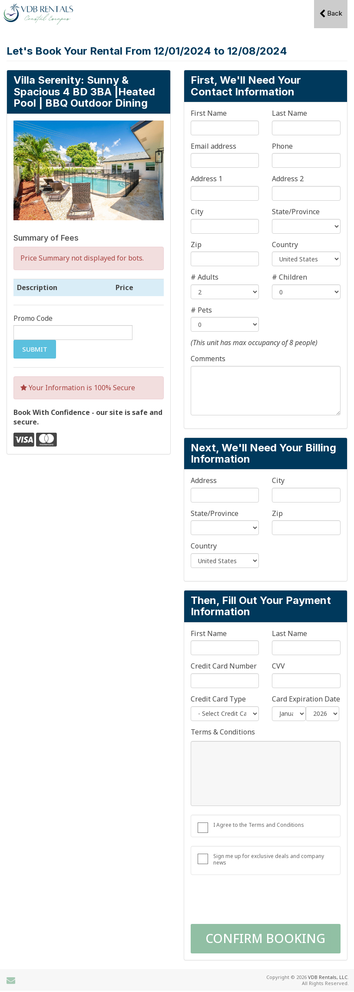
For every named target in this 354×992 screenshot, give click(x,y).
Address (204, 480)
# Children (289, 277)
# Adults (204, 277)
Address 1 (206, 178)
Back (330, 13)
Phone (282, 146)
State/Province (296, 211)
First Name (209, 113)
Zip (196, 244)
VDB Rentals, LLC (327, 977)
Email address (213, 146)
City (197, 211)
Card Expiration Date (306, 699)
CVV (278, 666)
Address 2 (288, 178)
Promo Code (33, 318)
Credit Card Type (218, 699)
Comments (208, 358)
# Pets (201, 310)
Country (285, 244)
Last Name (289, 113)
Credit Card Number (224, 666)
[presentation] (257, 900)
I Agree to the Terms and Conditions (258, 825)
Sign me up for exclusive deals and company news (268, 859)
